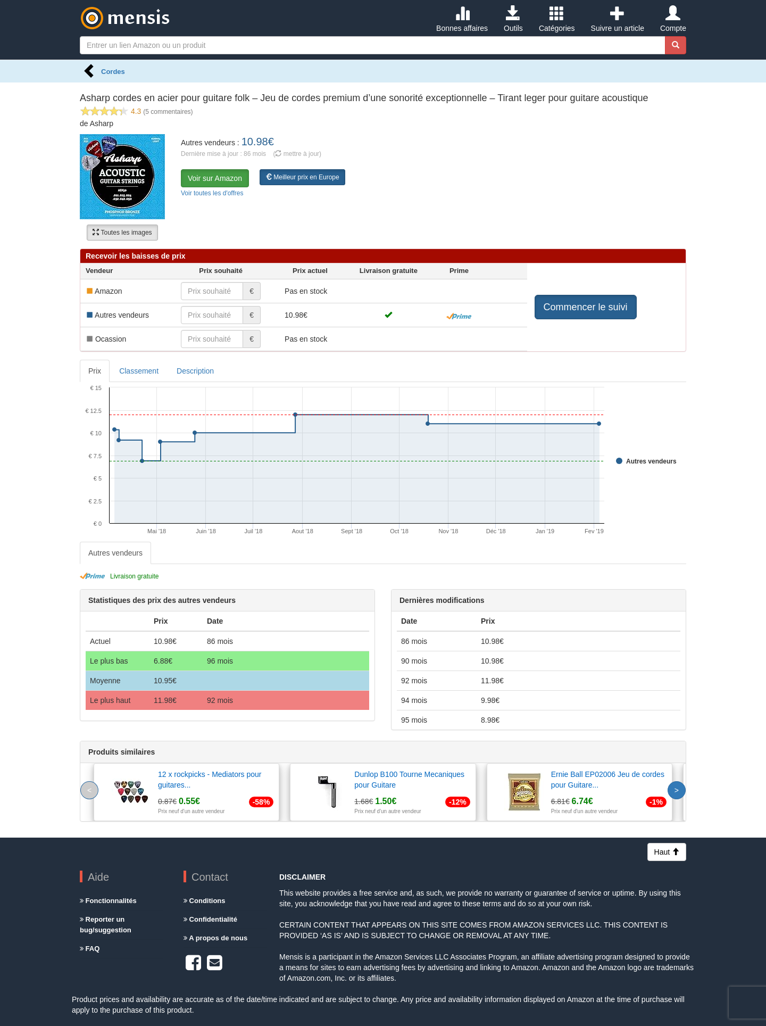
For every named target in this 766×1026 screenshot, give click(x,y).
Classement (139, 371)
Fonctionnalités (108, 901)
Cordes (113, 72)
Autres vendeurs (115, 553)
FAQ (89, 949)
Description (195, 371)
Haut (666, 852)
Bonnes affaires (462, 19)
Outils (513, 19)
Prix (94, 371)
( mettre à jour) (297, 154)
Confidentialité (210, 919)
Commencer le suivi (586, 307)
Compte (673, 19)
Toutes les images (122, 232)
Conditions (205, 901)
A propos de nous (215, 938)
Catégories (557, 19)
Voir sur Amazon (215, 178)
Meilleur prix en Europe (302, 177)
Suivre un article (617, 19)
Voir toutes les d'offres (212, 193)
